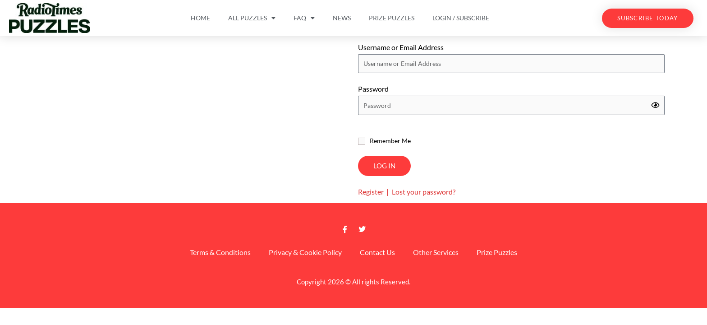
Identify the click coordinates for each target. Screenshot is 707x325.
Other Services (436, 252)
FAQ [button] (304, 18)
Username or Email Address (401, 47)
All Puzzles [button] (251, 18)
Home (200, 18)
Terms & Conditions (220, 252)
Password (373, 88)
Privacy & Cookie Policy (305, 252)
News (342, 18)
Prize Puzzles (391, 18)
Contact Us (377, 252)
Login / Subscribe (460, 18)
